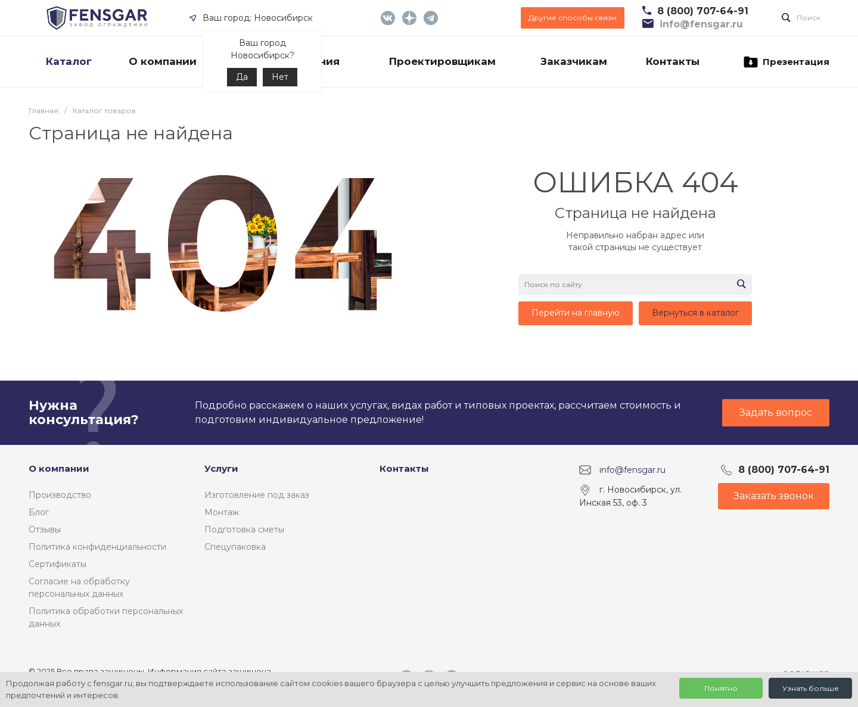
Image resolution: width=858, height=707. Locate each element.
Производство (60, 495)
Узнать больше (810, 688)
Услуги (221, 468)
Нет (280, 76)
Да (242, 76)
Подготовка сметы (244, 529)
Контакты (404, 468)
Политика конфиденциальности (97, 546)
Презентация (785, 62)
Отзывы (45, 529)
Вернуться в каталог (695, 312)
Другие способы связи (573, 17)
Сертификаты (57, 564)
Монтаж (221, 512)
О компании (59, 468)
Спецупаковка (235, 546)
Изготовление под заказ (256, 495)
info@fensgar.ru (632, 470)
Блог (39, 512)
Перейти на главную (575, 312)
